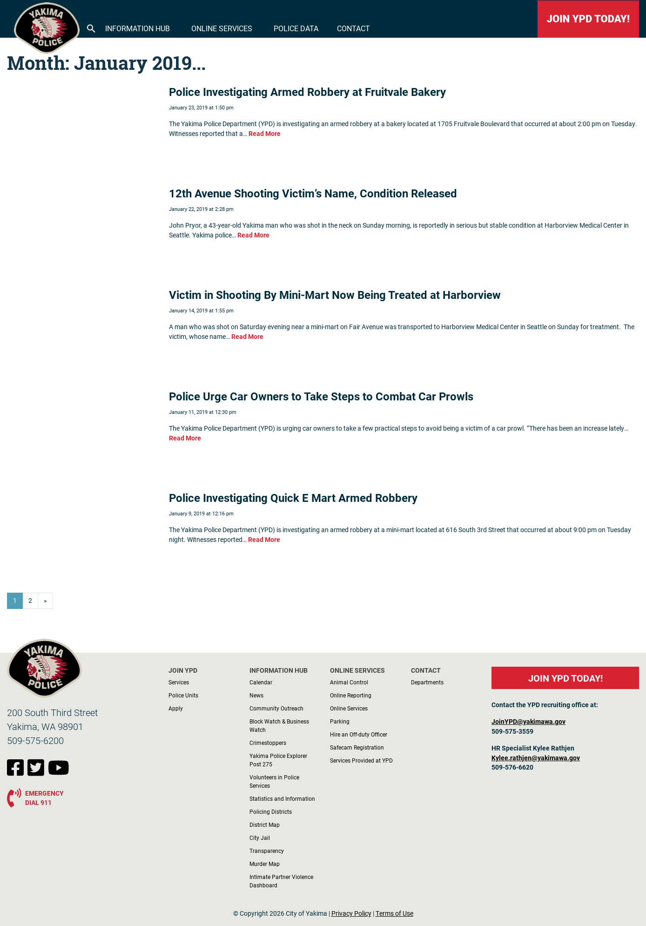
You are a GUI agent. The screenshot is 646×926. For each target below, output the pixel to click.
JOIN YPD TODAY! (588, 19)
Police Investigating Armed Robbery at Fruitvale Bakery (307, 91)
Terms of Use (394, 913)
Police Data (296, 28)
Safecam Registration (357, 747)
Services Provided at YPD (361, 760)
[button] (91, 27)
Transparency (266, 850)
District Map (264, 824)
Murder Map (264, 863)
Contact (353, 28)
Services (178, 682)
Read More (265, 133)
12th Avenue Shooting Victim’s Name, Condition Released (313, 193)
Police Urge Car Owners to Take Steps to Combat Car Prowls (321, 396)
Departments (427, 682)
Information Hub (137, 28)
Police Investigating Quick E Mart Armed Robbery (293, 497)
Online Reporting (350, 695)
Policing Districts (270, 811)
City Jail (259, 837)
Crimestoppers (267, 742)
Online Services (221, 28)
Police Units (183, 695)
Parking (340, 721)
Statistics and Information (282, 798)
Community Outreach (276, 708)
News (256, 695)
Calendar (260, 682)
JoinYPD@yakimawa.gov (528, 721)
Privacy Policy (351, 913)
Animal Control (349, 682)
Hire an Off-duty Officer (358, 734)
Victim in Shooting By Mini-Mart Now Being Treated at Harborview (335, 294)
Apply (175, 708)
